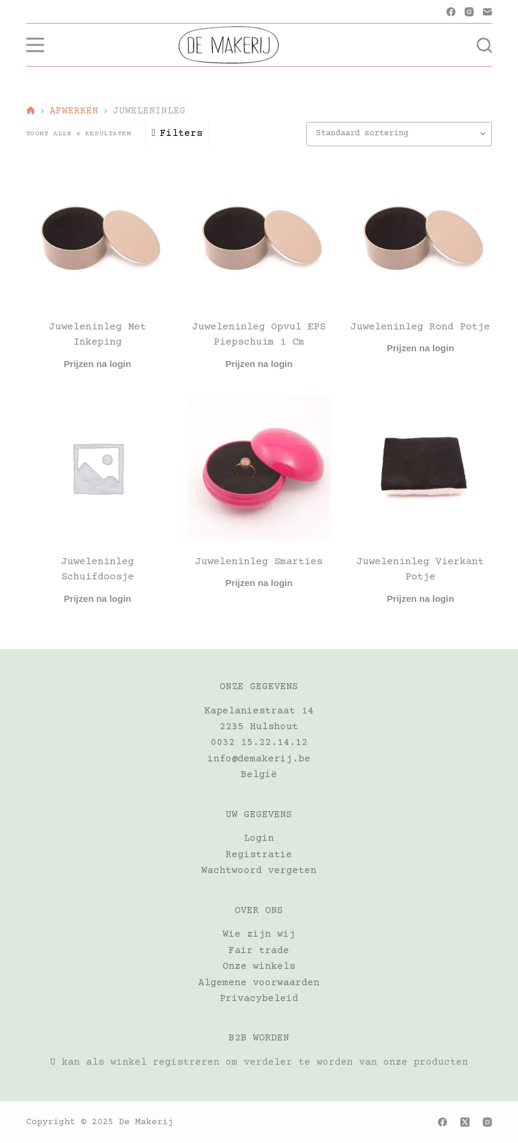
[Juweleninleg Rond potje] (420, 233)
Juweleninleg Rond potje (420, 327)
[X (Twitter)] (464, 1122)
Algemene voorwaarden (259, 982)
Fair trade (259, 950)
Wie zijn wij (259, 934)
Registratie (259, 854)
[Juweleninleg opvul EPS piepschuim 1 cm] (259, 233)
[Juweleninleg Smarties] (259, 467)
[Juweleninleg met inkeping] (97, 233)
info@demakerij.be (259, 759)
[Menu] (35, 45)
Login (259, 838)
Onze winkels (259, 966)
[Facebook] (451, 11)
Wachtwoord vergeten (259, 870)
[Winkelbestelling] (399, 134)
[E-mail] (487, 11)
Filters (177, 133)
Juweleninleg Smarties (259, 562)
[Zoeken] (484, 45)
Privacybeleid (259, 998)
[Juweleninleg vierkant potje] (420, 467)
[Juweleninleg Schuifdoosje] (97, 467)
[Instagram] (469, 11)
